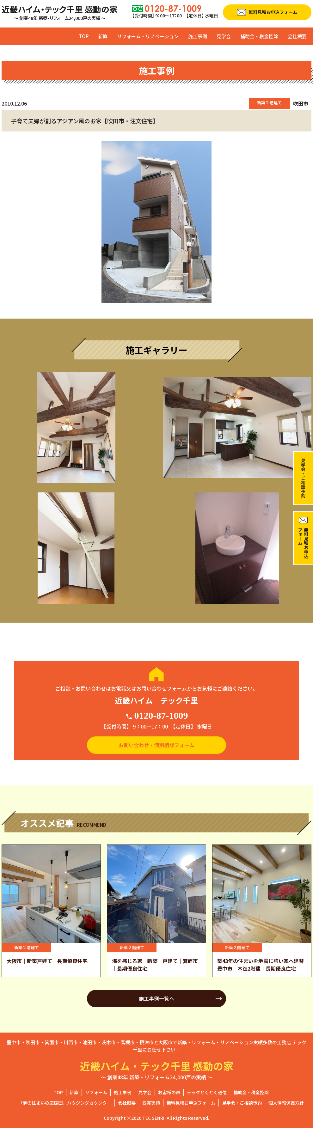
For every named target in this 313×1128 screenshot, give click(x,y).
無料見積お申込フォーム (191, 1103)
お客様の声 (169, 1092)
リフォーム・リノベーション (148, 36)
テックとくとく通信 (207, 1092)
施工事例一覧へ (156, 998)
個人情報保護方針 (286, 1103)
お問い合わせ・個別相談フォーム (156, 745)
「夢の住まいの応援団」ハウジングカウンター (64, 1103)
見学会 (224, 36)
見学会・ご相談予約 (242, 1103)
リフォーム (96, 1092)
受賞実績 (151, 1103)
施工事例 (197, 36)
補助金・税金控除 (259, 36)
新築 (102, 36)
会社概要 (297, 36)
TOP (84, 36)
